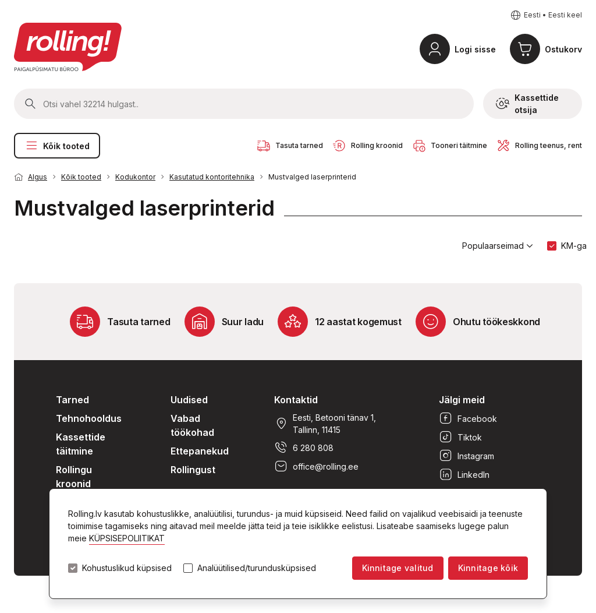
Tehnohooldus (89, 418)
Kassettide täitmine (80, 444)
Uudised (189, 400)
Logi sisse (475, 49)
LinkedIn (464, 474)
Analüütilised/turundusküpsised (256, 568)
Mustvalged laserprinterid (312, 176)
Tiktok (460, 437)
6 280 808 (304, 448)
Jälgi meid (462, 400)
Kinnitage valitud (398, 568)
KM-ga (574, 245)
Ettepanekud (200, 451)
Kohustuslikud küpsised (127, 568)
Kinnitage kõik (488, 568)
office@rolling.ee (316, 466)
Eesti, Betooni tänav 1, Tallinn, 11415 (325, 424)
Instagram (466, 456)
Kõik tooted (57, 146)
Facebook (468, 418)
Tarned (72, 400)
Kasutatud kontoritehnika (211, 176)
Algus (37, 176)
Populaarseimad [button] (497, 246)
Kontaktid (296, 400)
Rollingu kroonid (74, 476)
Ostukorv (563, 49)
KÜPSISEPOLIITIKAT (127, 538)
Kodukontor (135, 176)
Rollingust (193, 469)
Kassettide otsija (527, 104)
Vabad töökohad (192, 425)
